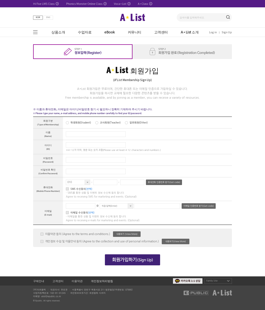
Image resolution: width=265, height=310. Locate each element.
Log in (213, 32)
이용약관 (77, 281)
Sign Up (227, 32)
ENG (48, 17)
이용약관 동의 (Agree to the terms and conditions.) (77, 234)
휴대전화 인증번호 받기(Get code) (164, 182)
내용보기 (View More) (126, 234)
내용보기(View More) (175, 241)
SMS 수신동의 (81, 189)
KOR (38, 17)
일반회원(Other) (139, 122)
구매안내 (38, 281)
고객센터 (57, 281)
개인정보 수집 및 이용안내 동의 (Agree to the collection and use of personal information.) (102, 241)
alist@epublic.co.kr (51, 296)
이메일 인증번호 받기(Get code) (198, 206)
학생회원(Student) (80, 122)
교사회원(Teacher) (110, 122)
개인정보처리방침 (102, 281)
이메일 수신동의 (82, 213)
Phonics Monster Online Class (86, 4)
